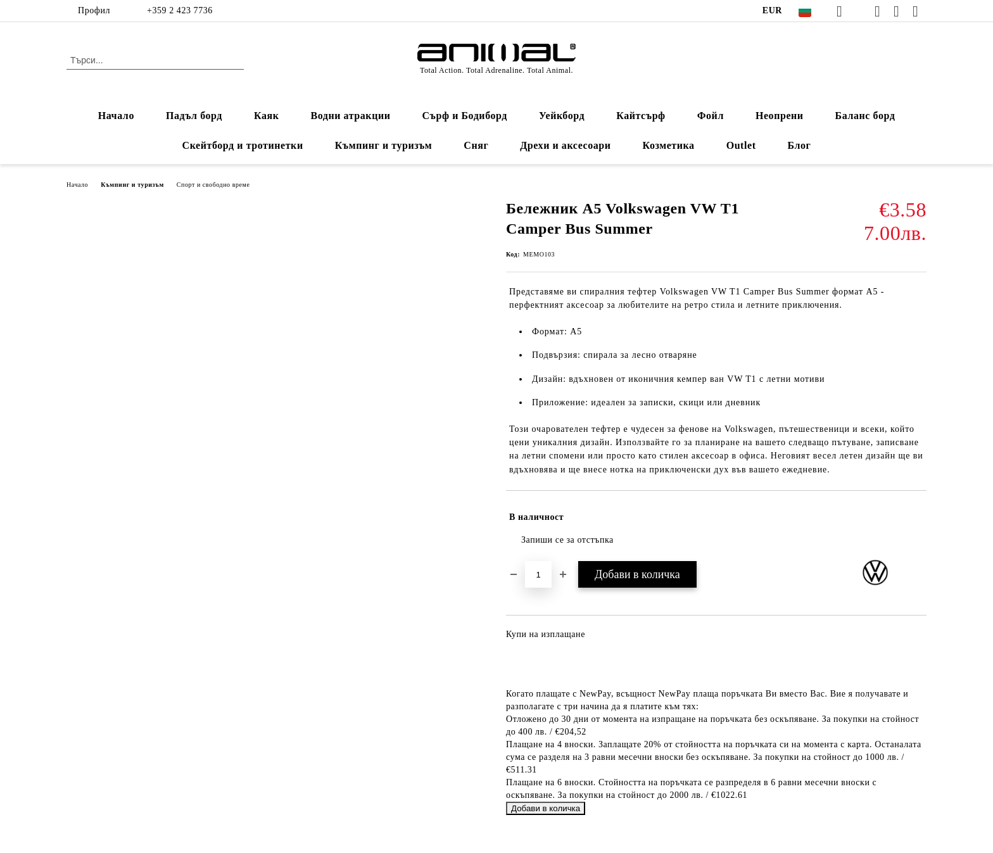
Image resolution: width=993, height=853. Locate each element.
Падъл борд (194, 115)
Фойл (710, 115)
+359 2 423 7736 (180, 10)
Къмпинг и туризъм (384, 145)
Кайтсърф (641, 115)
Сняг (476, 145)
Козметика (669, 145)
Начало (116, 115)
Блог (799, 145)
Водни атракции (350, 115)
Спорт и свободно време (213, 184)
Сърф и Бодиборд (464, 115)
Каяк (266, 115)
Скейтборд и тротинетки (242, 145)
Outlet (741, 145)
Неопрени (780, 115)
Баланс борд (865, 115)
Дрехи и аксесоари (565, 145)
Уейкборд (562, 115)
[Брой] (538, 574)
